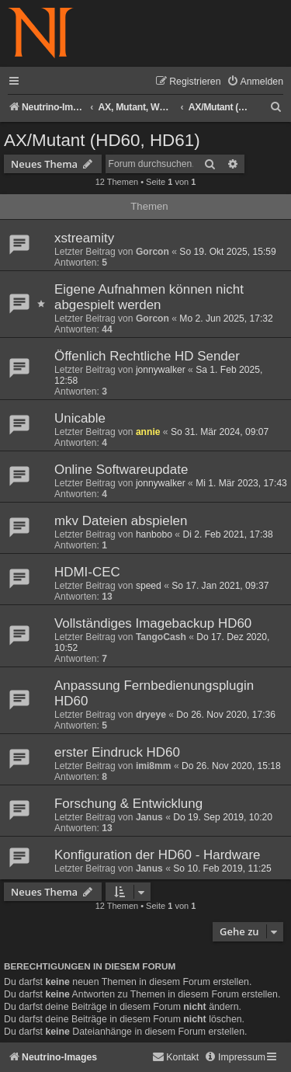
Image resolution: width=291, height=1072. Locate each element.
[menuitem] (255, 81)
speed (148, 585)
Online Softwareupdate (121, 469)
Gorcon (152, 251)
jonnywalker (160, 369)
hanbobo (154, 534)
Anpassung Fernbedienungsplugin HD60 (154, 693)
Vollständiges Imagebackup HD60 (152, 623)
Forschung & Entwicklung (128, 803)
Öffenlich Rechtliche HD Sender (147, 356)
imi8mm (153, 765)
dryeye (151, 714)
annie (148, 431)
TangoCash (161, 637)
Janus (149, 817)
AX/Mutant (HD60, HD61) (102, 140)
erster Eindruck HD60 (117, 752)
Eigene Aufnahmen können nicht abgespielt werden (149, 297)
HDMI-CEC (87, 572)
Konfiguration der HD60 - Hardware (157, 855)
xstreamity (84, 238)
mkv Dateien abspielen (120, 520)
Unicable (80, 418)
